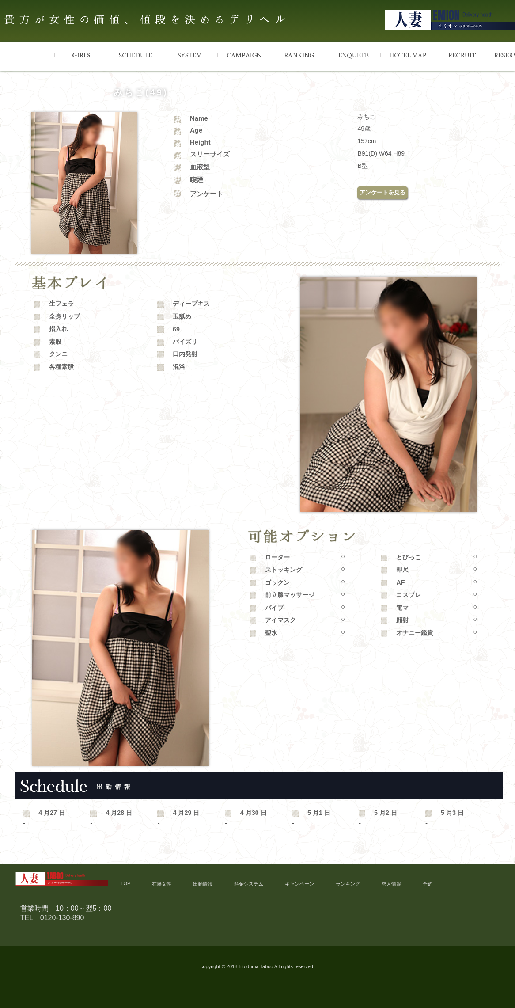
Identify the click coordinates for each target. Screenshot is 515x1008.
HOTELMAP (407, 55)
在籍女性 (161, 883)
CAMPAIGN (244, 55)
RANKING (299, 55)
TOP (27, 55)
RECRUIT (462, 55)
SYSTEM (190, 55)
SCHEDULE (136, 55)
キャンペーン (299, 883)
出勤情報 (202, 883)
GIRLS (81, 55)
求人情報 (391, 883)
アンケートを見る (382, 192)
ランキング (348, 883)
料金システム (248, 883)
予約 (427, 883)
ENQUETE (353, 55)
